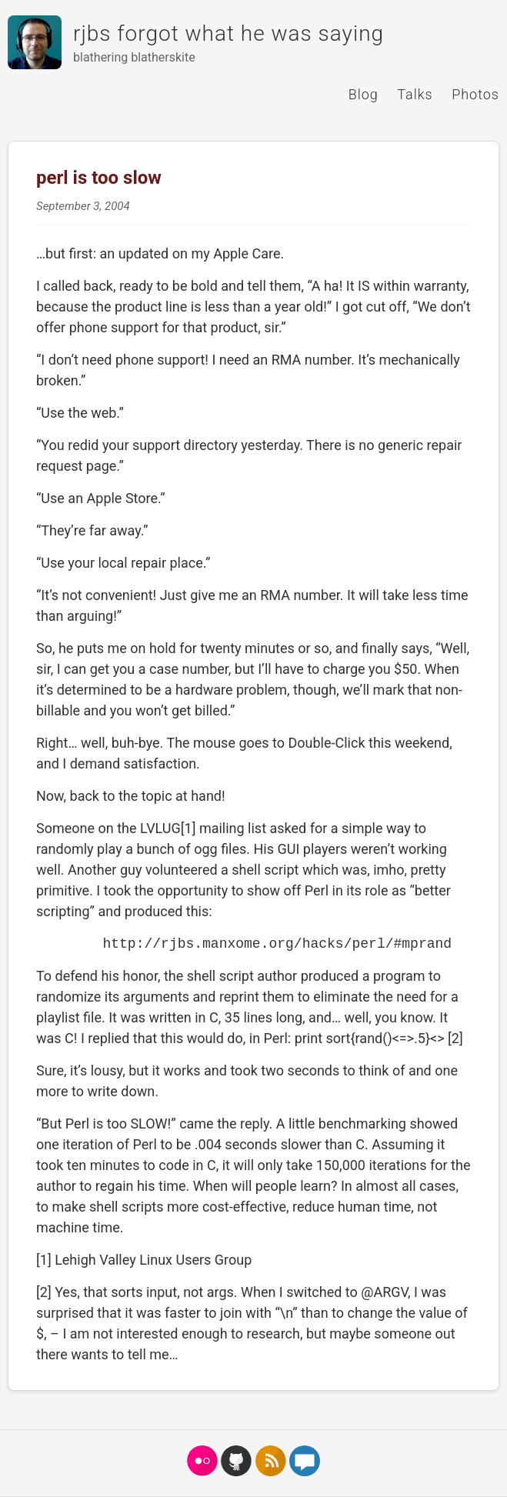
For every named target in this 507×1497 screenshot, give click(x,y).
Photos (475, 94)
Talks (414, 94)
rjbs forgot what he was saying (228, 33)
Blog (364, 94)
